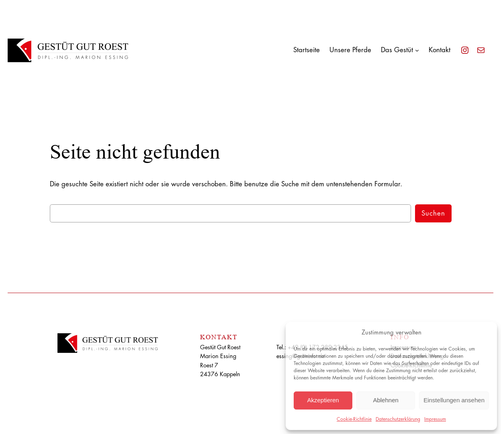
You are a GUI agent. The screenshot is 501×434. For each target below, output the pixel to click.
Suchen (433, 213)
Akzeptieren (323, 400)
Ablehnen (385, 400)
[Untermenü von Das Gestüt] (417, 50)
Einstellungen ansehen (454, 400)
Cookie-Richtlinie (354, 419)
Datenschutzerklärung (398, 419)
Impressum (435, 419)
